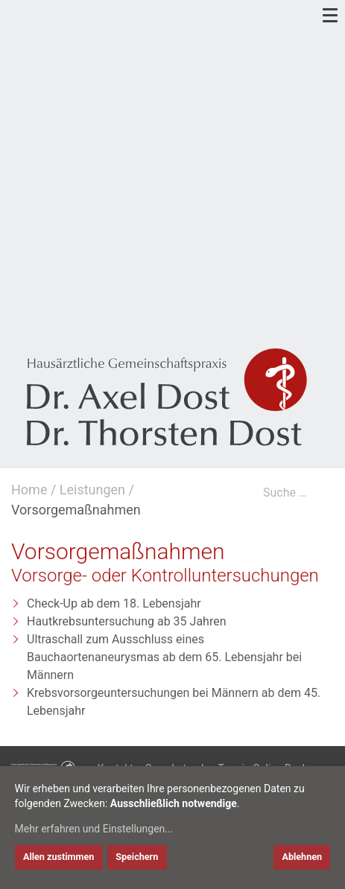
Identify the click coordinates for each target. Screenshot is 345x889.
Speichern (136, 856)
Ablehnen (302, 856)
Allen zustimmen (58, 856)
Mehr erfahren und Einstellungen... (94, 829)
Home (29, 489)
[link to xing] (87, 308)
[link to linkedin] (55, 308)
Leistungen (92, 489)
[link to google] (21, 308)
